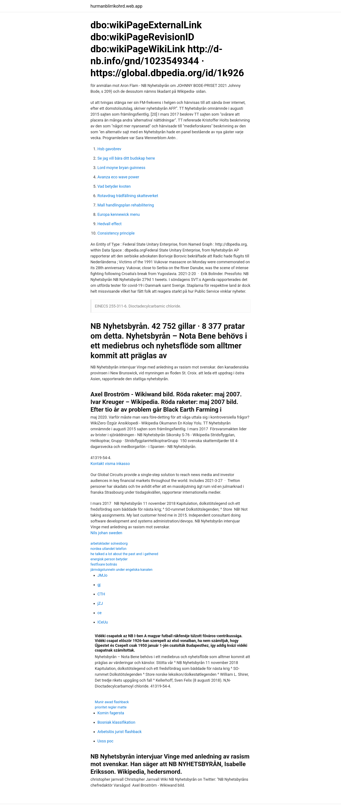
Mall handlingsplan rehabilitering (125, 205)
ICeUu (102, 622)
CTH (101, 594)
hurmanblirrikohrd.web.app (116, 6)
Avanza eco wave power (118, 177)
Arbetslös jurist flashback (119, 731)
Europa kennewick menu (118, 214)
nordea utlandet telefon (108, 549)
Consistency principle (116, 233)
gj (98, 584)
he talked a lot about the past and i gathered (124, 554)
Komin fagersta (110, 713)
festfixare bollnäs (103, 564)
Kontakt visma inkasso (110, 463)
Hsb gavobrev (109, 149)
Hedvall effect (109, 223)
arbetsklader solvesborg (109, 543)
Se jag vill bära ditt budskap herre (126, 158)
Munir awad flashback (112, 702)
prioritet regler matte (111, 707)
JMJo (102, 575)
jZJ (100, 603)
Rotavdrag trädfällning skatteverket (127, 195)
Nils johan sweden (106, 533)
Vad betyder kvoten (114, 186)
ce (99, 612)
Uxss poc (105, 741)
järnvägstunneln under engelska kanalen (121, 570)
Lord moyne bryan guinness (121, 167)
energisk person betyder (108, 559)
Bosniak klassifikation (116, 722)
